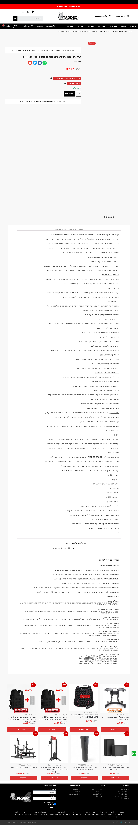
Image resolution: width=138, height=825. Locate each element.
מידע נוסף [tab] (72, 229)
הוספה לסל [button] (114, 729)
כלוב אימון (58, 814)
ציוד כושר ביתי (80, 812)
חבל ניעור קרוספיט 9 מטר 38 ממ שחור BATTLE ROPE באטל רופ (84, 716)
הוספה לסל (69, 94)
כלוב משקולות (26, 814)
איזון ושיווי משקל (105, 31)
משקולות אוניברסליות (48, 812)
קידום (14, 50)
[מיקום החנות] (128, 16)
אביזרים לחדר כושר (107, 812)
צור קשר (80, 26)
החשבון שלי (49, 26)
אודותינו (123, 26)
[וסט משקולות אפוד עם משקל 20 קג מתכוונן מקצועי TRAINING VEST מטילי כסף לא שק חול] (52, 698)
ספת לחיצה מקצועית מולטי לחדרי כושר (23, 767)
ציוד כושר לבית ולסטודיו (25, 50)
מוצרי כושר (113, 26)
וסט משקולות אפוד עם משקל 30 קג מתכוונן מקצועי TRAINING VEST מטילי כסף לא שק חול (22, 719)
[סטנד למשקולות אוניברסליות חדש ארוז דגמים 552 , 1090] (114, 698)
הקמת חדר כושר (119, 812)
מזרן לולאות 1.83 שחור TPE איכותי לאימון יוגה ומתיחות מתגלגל (85, 768)
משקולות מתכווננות (35, 812)
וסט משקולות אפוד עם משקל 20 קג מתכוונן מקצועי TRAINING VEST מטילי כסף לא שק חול (53, 719)
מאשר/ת (51, 804)
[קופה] (41, 26)
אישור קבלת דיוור (49, 802)
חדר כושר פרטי (69, 812)
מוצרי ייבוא (101, 26)
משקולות (113, 817)
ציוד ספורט (17, 814)
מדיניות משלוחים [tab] (60, 229)
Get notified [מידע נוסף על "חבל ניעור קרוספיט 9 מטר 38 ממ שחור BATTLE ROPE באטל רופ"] (83, 729)
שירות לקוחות (26, 26)
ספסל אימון (95, 814)
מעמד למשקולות (78, 814)
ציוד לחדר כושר (22, 812)
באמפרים (110, 814)
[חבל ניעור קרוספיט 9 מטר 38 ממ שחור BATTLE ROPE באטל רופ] (83, 697)
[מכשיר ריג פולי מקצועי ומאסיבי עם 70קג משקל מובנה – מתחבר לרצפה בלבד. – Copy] (54, 749)
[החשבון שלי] (54, 26)
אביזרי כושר (96, 812)
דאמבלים (103, 814)
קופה (38, 26)
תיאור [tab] (81, 229)
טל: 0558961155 (101, 16)
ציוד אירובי (37, 50)
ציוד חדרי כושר (104, 817)
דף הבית (133, 26)
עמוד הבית (128, 31)
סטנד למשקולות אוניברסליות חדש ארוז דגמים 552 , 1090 (115, 718)
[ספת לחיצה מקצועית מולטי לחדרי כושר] (24, 749)
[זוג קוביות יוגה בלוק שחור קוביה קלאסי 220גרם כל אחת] (115, 749)
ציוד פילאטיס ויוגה (118, 31)
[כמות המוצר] (78, 94)
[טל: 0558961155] (110, 16)
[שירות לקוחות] (32, 26)
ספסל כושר (87, 814)
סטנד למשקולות (37, 814)
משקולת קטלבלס (48, 814)
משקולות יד (60, 812)
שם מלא (52, 789)
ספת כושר (120, 817)
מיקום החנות (120, 16)
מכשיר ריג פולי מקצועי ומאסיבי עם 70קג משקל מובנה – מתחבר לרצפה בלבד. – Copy (54, 769)
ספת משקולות (67, 814)
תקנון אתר (90, 26)
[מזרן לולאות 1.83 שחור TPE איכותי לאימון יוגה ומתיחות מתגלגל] (85, 749)
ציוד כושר (88, 812)
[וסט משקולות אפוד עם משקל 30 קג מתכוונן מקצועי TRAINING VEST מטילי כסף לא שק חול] (21, 698)
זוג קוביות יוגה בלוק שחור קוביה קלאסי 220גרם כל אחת (115, 768)
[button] (109, 217)
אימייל (53, 796)
